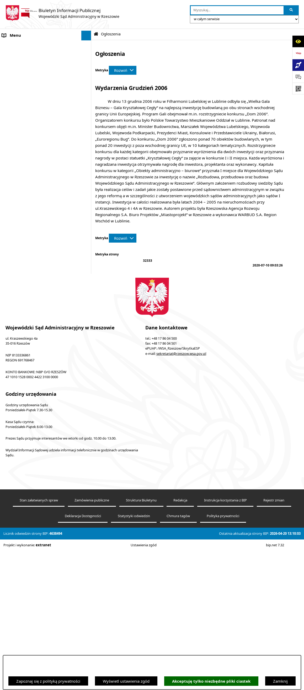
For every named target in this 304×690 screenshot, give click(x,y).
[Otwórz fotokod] (298, 88)
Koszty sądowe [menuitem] (15, 65)
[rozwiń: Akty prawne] (87, 55)
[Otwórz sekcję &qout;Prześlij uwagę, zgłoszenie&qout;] (298, 77)
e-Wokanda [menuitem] (12, 94)
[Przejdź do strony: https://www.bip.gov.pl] (298, 53)
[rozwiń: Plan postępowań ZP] (87, 293)
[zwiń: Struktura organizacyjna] (87, 375)
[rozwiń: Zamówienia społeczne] (87, 280)
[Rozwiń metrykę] (122, 70)
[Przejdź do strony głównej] (62, 13)
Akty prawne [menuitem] (13, 55)
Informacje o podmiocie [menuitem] (23, 45)
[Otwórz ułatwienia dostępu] (298, 41)
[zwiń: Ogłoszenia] (87, 159)
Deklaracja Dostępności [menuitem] (23, 124)
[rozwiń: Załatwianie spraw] (87, 434)
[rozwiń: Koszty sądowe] (87, 65)
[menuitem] (45, 173)
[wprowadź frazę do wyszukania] (237, 10)
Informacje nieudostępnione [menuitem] (27, 114)
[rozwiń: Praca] (87, 365)
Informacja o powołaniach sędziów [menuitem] (33, 149)
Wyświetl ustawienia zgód (126, 681)
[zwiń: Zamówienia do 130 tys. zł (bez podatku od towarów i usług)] (87, 186)
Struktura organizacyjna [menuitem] (23, 375)
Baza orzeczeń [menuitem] (15, 104)
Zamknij (280, 681)
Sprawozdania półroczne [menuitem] (24, 443)
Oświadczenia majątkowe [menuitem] (25, 492)
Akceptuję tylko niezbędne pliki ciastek (211, 681)
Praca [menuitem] (7, 365)
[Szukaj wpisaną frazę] (291, 10)
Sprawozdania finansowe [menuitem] (24, 482)
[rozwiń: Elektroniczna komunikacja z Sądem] (87, 85)
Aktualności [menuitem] (12, 74)
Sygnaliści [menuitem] (11, 473)
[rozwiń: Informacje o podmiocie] (87, 45)
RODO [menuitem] (8, 463)
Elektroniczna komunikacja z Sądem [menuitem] (34, 84)
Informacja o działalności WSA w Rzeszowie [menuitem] (41, 502)
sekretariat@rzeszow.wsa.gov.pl (181, 589)
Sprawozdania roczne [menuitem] (21, 453)
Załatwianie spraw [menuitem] (18, 433)
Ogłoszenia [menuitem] (12, 159)
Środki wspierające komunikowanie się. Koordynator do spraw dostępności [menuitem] (37, 136)
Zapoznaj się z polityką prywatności (48, 681)
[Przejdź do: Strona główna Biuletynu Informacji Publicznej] (96, 34)
